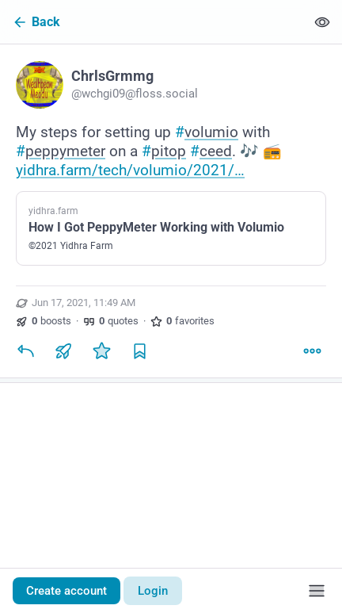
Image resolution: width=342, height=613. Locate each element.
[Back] (153, 22)
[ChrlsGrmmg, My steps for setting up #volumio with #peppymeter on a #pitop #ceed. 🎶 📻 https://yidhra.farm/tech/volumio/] (171, 213)
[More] (312, 350)
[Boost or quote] (63, 350)
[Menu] (316, 591)
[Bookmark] (139, 350)
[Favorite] (101, 350)
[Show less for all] (322, 22)
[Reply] (25, 350)
